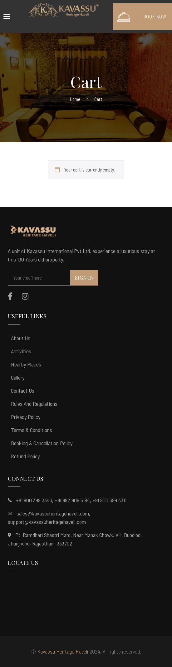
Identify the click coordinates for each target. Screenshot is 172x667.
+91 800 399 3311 (109, 500)
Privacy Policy (25, 416)
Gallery (17, 377)
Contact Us (22, 390)
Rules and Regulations (34, 403)
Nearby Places (26, 364)
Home (75, 99)
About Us (20, 338)
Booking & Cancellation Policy (41, 443)
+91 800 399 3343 (34, 500)
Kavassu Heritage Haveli (62, 651)
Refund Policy (25, 456)
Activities (21, 351)
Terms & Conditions (31, 429)
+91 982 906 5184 (72, 500)
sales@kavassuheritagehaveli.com (53, 513)
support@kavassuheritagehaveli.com (47, 521)
